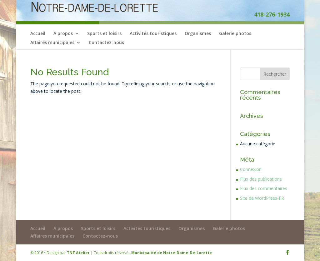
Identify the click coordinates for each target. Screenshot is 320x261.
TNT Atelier (78, 252)
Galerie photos (235, 33)
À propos (63, 33)
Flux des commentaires (263, 188)
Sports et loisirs (104, 33)
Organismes (198, 33)
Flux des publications (261, 179)
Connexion (251, 169)
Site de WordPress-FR (262, 198)
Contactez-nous (106, 42)
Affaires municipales (52, 42)
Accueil (37, 33)
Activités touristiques (153, 33)
